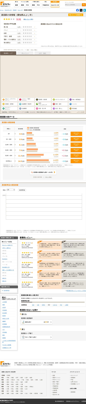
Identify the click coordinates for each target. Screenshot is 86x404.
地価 (3, 304)
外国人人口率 (5, 318)
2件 (19, 39)
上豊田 (66, 305)
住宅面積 (4, 324)
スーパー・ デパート (8, 108)
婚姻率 (4, 321)
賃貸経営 (55, 392)
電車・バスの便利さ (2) (8, 270)
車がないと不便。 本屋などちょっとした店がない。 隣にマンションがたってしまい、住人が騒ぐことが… (73, 284)
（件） (42, 172)
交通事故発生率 (6, 326)
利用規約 (73, 377)
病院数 (4, 338)
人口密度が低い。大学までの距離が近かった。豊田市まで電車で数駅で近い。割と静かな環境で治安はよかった (49, 245)
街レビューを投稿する (75, 15)
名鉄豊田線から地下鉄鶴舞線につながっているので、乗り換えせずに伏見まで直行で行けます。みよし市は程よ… (49, 265)
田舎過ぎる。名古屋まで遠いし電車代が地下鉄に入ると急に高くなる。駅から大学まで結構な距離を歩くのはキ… (73, 245)
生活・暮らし (59, 108)
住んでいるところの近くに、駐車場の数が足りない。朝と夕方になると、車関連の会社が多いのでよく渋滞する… (73, 275)
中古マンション (56, 379)
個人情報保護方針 (59, 401)
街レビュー (28, 19)
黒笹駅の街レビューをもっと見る (76, 290)
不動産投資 (55, 388)
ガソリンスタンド (60, 99)
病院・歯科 (58, 104)
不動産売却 (46, 5)
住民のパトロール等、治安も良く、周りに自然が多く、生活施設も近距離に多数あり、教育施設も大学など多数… (49, 275)
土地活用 (55, 390)
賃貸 (16, 5)
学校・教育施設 (76, 99)
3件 (19, 42)
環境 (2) (4, 281)
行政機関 (24, 108)
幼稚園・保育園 (9, 104)
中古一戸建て (34, 49)
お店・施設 (42, 53)
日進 (38, 305)
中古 (27, 5)
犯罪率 (4, 315)
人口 (3, 329)
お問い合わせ (74, 381)
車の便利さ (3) (5, 267)
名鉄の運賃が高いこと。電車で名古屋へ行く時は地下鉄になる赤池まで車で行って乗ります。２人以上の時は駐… (73, 265)
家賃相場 (73, 392)
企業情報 (84, 401)
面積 (3, 335)
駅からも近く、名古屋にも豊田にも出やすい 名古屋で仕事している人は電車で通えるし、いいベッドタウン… (49, 255)
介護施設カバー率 (6, 347)
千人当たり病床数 (6, 345)
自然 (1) (4, 278)
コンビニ (74, 104)
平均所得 (4, 310)
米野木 (43, 305)
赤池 (33, 305)
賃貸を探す (37, 322)
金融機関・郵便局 (26, 104)
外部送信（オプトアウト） (72, 401)
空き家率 (4, 313)
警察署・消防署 (43, 99)
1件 (19, 27)
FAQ (72, 379)
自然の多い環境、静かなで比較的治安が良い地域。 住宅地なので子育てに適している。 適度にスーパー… (49, 284)
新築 (22, 5)
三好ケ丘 (55, 305)
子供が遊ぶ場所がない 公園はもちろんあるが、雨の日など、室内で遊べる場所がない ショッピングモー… (73, 255)
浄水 (61, 305)
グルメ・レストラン (10, 99)
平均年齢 (4, 332)
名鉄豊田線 (22, 190)
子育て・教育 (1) (6, 248)
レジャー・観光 (26, 99)
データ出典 (81, 112)
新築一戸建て (56, 381)
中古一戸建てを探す (31, 337)
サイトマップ (74, 375)
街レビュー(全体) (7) (7, 245)
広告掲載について (75, 384)
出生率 (4, 307)
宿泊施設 (74, 108)
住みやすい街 (55, 5)
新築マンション (56, 377)
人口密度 (4, 302)
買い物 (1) (4, 259)
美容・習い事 (42, 108)
